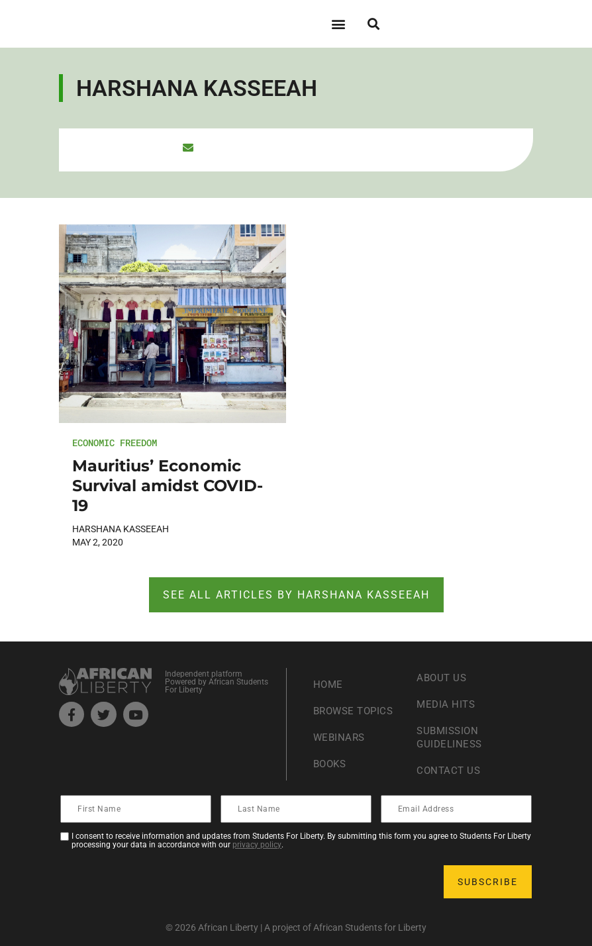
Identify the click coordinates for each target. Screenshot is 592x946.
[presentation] (162, 882)
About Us (443, 677)
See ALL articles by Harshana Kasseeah (296, 595)
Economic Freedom (114, 442)
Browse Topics (356, 710)
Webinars (340, 737)
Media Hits (447, 704)
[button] (338, 23)
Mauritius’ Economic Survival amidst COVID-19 (167, 485)
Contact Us (450, 770)
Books (331, 763)
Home (328, 684)
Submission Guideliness (451, 737)
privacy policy (256, 844)
